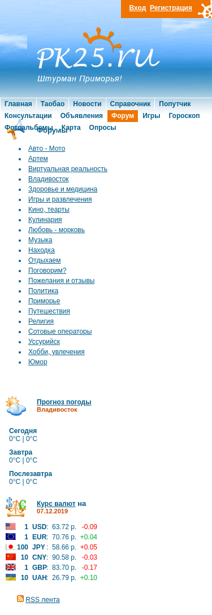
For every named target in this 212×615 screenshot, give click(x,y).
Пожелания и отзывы (61, 281)
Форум (122, 116)
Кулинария (45, 220)
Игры (151, 116)
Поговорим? (47, 270)
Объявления (81, 116)
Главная (18, 104)
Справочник (130, 104)
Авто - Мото (46, 148)
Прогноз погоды (64, 402)
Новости (87, 104)
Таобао (52, 104)
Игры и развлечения (60, 199)
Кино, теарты (49, 209)
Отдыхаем (44, 260)
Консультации (28, 116)
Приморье (44, 301)
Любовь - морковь (56, 230)
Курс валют (56, 504)
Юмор (37, 362)
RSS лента (42, 600)
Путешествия (49, 311)
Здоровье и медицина (62, 189)
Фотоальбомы (29, 128)
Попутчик (175, 104)
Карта (71, 128)
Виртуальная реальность (67, 169)
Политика (43, 291)
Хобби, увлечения (56, 352)
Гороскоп (184, 116)
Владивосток (48, 179)
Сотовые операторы (60, 331)
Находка (41, 250)
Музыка (40, 240)
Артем (38, 159)
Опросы (102, 128)
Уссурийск (44, 342)
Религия (41, 321)
